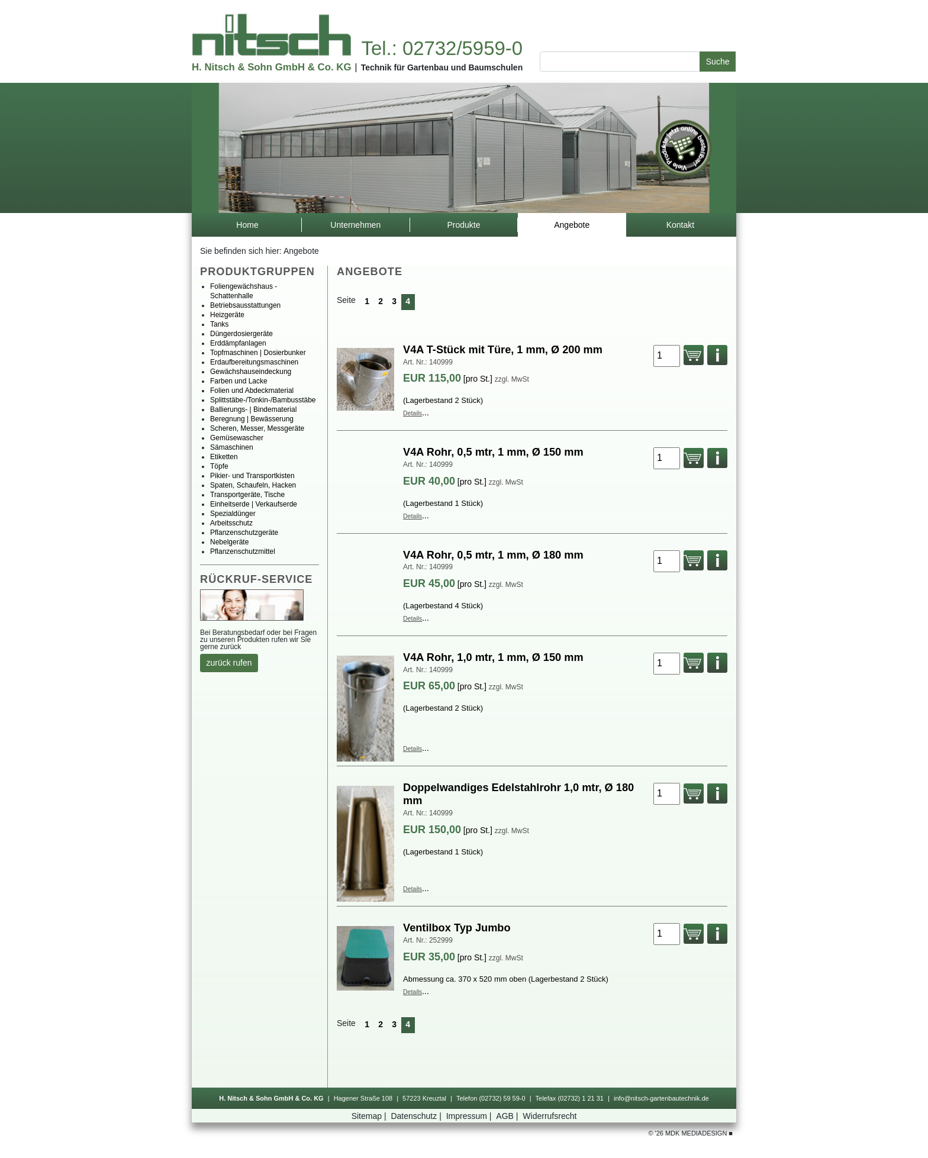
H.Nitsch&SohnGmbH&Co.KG (271, 67)
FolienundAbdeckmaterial (252, 390)
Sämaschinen (231, 447)
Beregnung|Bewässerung (252, 419)
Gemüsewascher (236, 438)
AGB (508, 1116)
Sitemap (370, 1116)
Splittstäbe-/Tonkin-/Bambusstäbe (263, 400)
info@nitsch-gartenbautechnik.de (661, 1098)
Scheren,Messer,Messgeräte (257, 428)
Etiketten (224, 457)
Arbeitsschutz (231, 523)
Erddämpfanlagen (238, 343)
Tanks (219, 324)
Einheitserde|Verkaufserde (253, 504)
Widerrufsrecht (549, 1116)
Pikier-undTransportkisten (252, 476)
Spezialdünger (233, 513)
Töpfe (219, 466)
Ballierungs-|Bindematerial (253, 409)
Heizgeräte (227, 315)
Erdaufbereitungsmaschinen (254, 362)
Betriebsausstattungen (245, 305)
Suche (718, 61)
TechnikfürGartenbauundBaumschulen (442, 67)
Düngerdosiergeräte (241, 334)
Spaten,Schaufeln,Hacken (253, 485)
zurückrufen (229, 662)
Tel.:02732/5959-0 (441, 48)
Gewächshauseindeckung (250, 371)
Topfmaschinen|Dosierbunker (258, 353)
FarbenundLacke (239, 381)
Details (412, 413)
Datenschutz (417, 1116)
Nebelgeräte (229, 542)
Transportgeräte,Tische (247, 495)
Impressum (470, 1116)
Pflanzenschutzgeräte (244, 532)
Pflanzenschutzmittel (242, 551)
